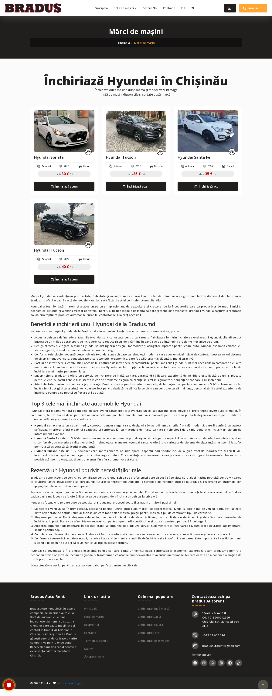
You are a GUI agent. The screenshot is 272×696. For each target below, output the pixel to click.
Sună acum (253, 8)
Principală (101, 8)
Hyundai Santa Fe (194, 157)
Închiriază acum (64, 186)
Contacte (169, 8)
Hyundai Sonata (49, 157)
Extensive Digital (72, 683)
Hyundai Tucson (121, 157)
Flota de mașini (125, 8)
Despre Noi (149, 8)
